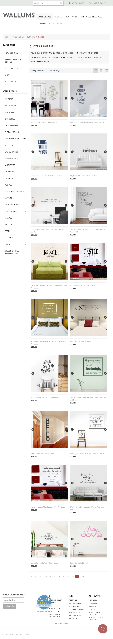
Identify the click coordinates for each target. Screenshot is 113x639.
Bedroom (10, 112)
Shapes (8, 218)
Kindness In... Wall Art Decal (81, 341)
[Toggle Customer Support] (102, 628)
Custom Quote (46, 23)
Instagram (93, 600)
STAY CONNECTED (14, 594)
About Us (73, 600)
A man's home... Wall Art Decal (82, 285)
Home (7, 37)
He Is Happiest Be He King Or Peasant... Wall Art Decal (49, 286)
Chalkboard (11, 125)
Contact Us (54, 611)
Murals (59, 17)
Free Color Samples (91, 17)
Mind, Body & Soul (14, 191)
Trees (8, 231)
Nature (9, 198)
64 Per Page (56, 70)
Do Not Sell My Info (61, 623)
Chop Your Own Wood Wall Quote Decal (47, 176)
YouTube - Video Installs (96, 619)
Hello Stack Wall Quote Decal (43, 453)
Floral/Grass (12, 132)
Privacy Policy (75, 618)
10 (73, 576)
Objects (9, 178)
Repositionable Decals (13, 60)
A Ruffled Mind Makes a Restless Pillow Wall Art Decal (49, 342)
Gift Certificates (76, 603)
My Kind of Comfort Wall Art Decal (84, 176)
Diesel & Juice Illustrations (12, 252)
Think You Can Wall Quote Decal (44, 122)
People (8, 185)
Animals (9, 99)
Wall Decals (44, 17)
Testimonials (74, 606)
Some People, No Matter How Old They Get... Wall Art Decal (88, 230)
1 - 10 (33, 576)
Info (59, 23)
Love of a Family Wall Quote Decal (45, 563)
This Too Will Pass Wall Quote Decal (45, 397)
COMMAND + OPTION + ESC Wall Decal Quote (47, 230)
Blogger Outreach (77, 609)
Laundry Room (12, 152)
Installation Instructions (55, 615)
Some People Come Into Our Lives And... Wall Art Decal (88, 398)
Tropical (9, 237)
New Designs (11, 53)
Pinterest (93, 609)
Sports (8, 224)
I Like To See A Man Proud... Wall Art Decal (48, 507)
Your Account (55, 608)
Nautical (9, 171)
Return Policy (75, 612)
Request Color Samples (55, 601)
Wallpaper (72, 17)
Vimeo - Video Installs (95, 613)
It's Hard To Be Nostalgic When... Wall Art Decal (87, 508)
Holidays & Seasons (15, 138)
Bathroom (10, 105)
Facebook (93, 603)
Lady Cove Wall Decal (79, 563)
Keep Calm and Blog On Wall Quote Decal (87, 122)
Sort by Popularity (39, 70)
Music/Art (10, 165)
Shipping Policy (75, 615)
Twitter (92, 606)
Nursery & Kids (13, 204)
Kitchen (9, 145)
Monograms (11, 158)
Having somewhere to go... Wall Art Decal (87, 453)
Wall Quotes (11, 211)
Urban (8, 244)
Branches (10, 119)
